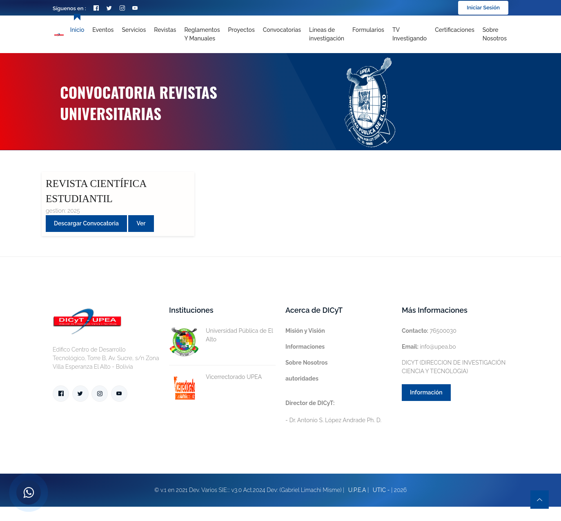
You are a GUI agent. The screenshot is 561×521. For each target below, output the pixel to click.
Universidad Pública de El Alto (221, 335)
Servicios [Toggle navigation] (134, 30)
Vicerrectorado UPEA (215, 377)
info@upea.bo (429, 346)
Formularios (368, 30)
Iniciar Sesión (483, 7)
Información (426, 392)
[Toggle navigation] (326, 34)
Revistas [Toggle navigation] (165, 30)
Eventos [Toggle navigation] (103, 30)
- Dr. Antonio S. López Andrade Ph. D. (333, 411)
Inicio (77, 30)
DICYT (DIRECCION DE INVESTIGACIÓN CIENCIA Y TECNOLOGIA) (453, 366)
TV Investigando (409, 34)
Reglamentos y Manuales (202, 34)
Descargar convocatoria (86, 223)
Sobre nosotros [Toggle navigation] (495, 34)
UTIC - (381, 490)
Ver (140, 223)
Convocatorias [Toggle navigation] (282, 30)
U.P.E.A (357, 490)
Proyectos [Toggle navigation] (241, 30)
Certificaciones (454, 30)
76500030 (429, 330)
